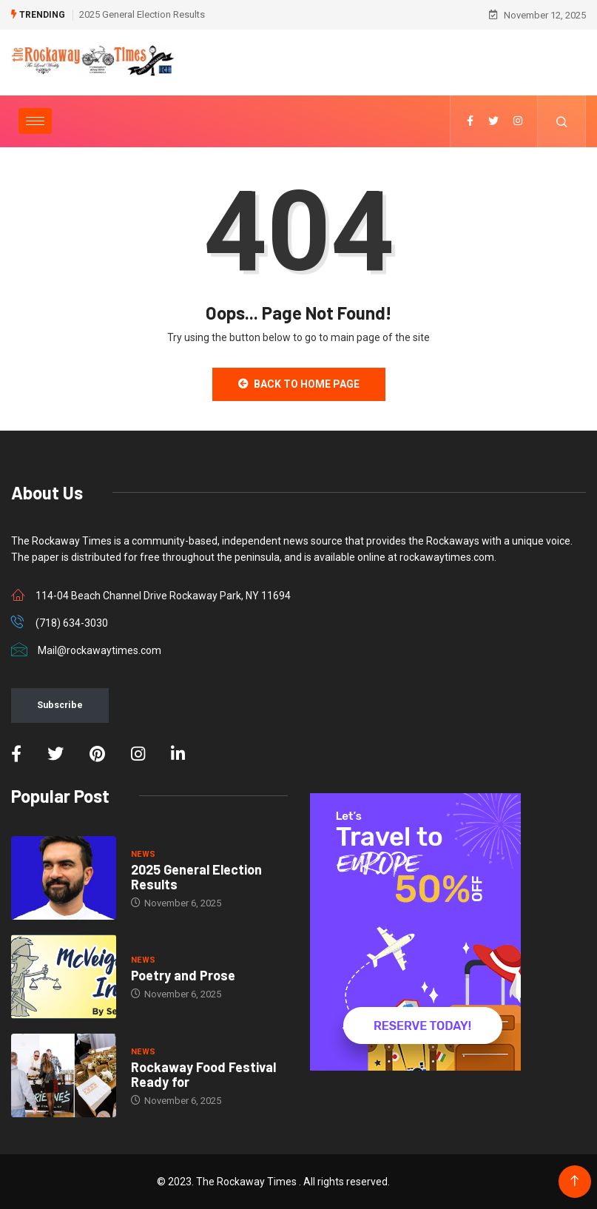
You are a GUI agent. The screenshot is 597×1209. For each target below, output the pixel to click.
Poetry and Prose (183, 975)
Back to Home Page (299, 384)
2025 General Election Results (142, 14)
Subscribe (60, 704)
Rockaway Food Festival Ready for (203, 1074)
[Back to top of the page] (574, 1181)
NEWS (143, 854)
